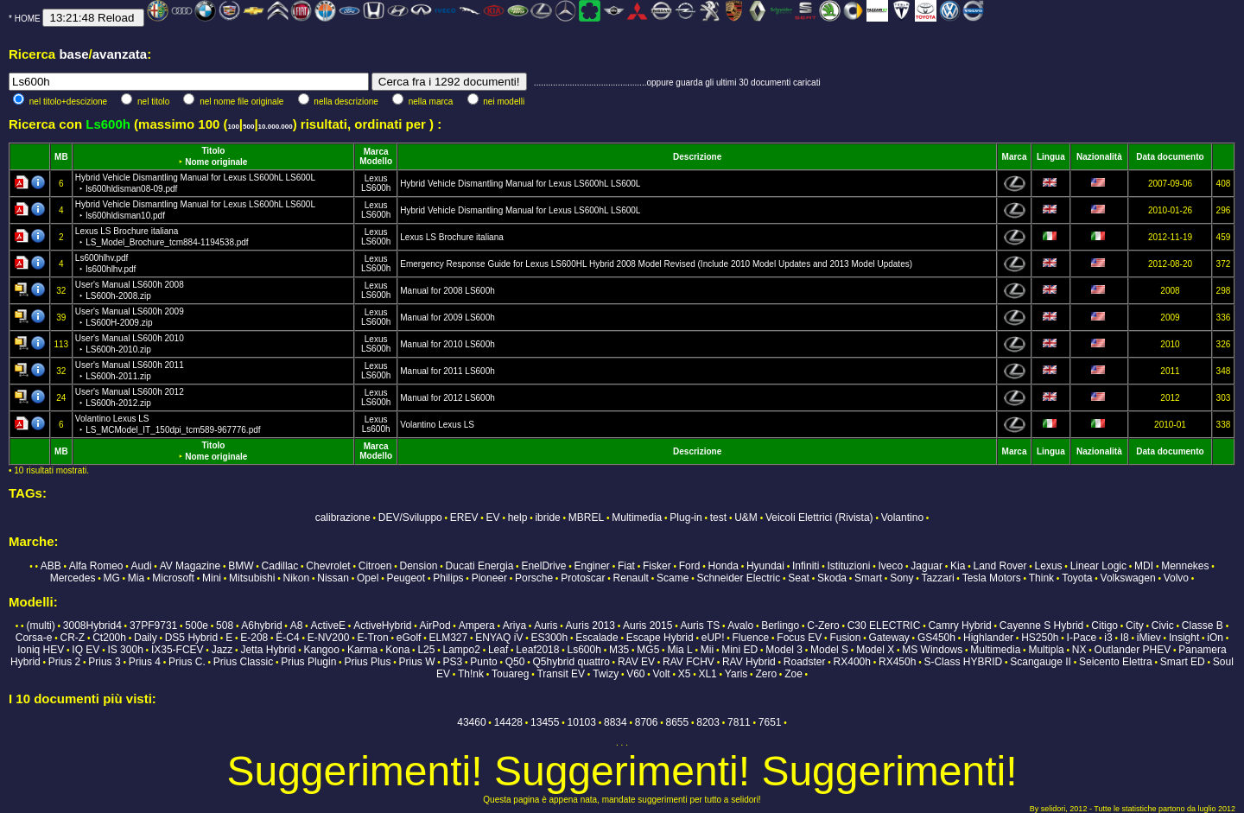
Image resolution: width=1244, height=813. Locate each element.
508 (224, 625)
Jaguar (927, 566)
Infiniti (805, 566)
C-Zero (823, 625)
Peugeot (405, 578)
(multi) (40, 625)
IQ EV (85, 650)
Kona (397, 650)
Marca (376, 151)
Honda (723, 566)
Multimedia (637, 517)
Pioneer (489, 578)
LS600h (375, 188)
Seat (798, 578)
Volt (661, 674)
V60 (635, 674)
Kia (957, 566)
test (718, 517)
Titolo (213, 151)
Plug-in (685, 517)
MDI (1143, 566)
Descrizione (697, 157)
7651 (770, 722)
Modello (375, 161)
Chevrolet (328, 566)
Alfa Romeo (96, 566)
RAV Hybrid (749, 662)
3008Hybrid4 (92, 625)
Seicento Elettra (1115, 662)
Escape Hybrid (660, 638)
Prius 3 (104, 662)
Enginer (591, 566)
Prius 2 (64, 662)
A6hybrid (261, 625)
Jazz (222, 650)
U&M (746, 517)
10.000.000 (275, 126)
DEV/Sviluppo (410, 517)
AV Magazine (190, 566)
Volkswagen (1128, 578)
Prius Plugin (308, 662)
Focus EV (799, 638)
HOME (28, 18)
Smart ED (1182, 662)
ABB (51, 566)
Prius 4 (145, 662)
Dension (419, 566)
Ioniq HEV (40, 650)
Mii (707, 650)
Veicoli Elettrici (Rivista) (819, 517)
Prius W (416, 662)
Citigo (1104, 625)
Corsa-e (34, 638)
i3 (1108, 638)
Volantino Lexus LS (437, 424)
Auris (545, 625)
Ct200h (109, 638)
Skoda (832, 578)
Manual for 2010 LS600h (447, 344)
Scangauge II (1040, 662)
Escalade (596, 638)
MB (61, 157)
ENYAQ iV (499, 638)
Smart (868, 578)
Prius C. (187, 662)
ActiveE (328, 625)
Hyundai (765, 566)
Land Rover (999, 566)
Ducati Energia (480, 566)
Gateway (888, 638)
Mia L (679, 650)
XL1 (707, 674)
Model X (875, 650)
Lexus (376, 178)
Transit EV (560, 674)
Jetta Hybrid (267, 650)
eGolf (409, 638)
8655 (677, 722)
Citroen (375, 566)
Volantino (902, 517)
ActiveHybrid (382, 625)
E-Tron (372, 638)
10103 (582, 722)
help (518, 517)
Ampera (477, 625)
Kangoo (321, 650)
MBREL (586, 517)
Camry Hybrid (959, 625)
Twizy (606, 674)
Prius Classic (243, 662)
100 (232, 126)
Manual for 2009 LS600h (447, 317)
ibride (547, 517)
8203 (708, 722)
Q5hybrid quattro (570, 662)
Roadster (805, 662)
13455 (544, 722)
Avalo (740, 625)
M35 (619, 650)
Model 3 (784, 650)
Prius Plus (367, 662)
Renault (631, 578)
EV (493, 517)
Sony (901, 578)
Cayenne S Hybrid (1041, 625)
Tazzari (938, 578)
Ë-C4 (287, 638)
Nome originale (216, 162)
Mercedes (73, 578)
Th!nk (471, 674)
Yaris (736, 674)
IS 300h (125, 650)
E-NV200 (329, 638)
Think (1041, 578)
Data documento (1169, 157)
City (1135, 625)
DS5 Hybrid (191, 638)
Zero (766, 674)
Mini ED (739, 650)
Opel (367, 578)
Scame (673, 578)
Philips (448, 578)
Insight (1184, 638)
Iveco (891, 566)
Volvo (1176, 578)
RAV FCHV (688, 662)
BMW (240, 566)
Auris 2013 (590, 625)
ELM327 (448, 638)
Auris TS (700, 625)
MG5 (648, 650)
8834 (615, 722)
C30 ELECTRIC (884, 625)
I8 (1124, 638)
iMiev (1149, 638)
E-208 (254, 638)
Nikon (296, 578)
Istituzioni (848, 566)
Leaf (498, 650)
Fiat (626, 566)
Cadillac (280, 566)
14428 (508, 722)
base (73, 54)
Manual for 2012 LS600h (447, 398)
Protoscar (583, 578)
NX (1079, 650)
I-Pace (1082, 638)
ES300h (549, 638)
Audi (141, 566)
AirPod (435, 625)
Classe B (1202, 625)
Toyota (1077, 578)
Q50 (515, 662)
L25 (426, 650)
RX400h (852, 662)
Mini (211, 578)
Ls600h (376, 429)
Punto (483, 662)
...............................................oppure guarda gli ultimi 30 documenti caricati (677, 82)
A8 (296, 625)
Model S (829, 650)
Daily (145, 638)
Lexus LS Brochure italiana (452, 237)
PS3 (453, 662)
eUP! (713, 638)
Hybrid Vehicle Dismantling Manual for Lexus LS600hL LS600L (520, 183)
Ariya (514, 625)
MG (111, 578)
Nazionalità (1099, 157)
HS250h (1039, 638)
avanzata (119, 54)
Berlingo (780, 625)
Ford (690, 566)
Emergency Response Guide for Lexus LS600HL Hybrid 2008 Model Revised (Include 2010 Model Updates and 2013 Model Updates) (656, 264)
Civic (1163, 625)
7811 (739, 722)
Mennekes (1185, 566)
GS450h (936, 638)
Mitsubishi (252, 578)
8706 (646, 722)
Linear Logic (1098, 566)
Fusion (844, 638)
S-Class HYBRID (962, 662)
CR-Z (72, 638)
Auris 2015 (647, 625)
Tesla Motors (991, 578)
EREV (464, 517)
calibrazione (343, 517)
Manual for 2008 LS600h (447, 290)
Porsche (534, 578)
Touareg (510, 674)
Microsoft (173, 578)
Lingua (1051, 157)
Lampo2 (461, 650)
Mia (136, 578)
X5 (684, 674)
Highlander (988, 638)
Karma (362, 650)
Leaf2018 (537, 650)
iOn (1215, 638)
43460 (471, 722)
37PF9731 (153, 625)
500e (196, 625)
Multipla (1045, 650)
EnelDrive (543, 566)
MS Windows (932, 650)
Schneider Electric (738, 578)
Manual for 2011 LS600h (447, 371)
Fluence (751, 638)
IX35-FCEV (177, 650)
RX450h (897, 662)
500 (248, 126)
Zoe (793, 674)
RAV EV (636, 662)
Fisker (657, 566)
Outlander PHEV (1133, 650)
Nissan (333, 578)
